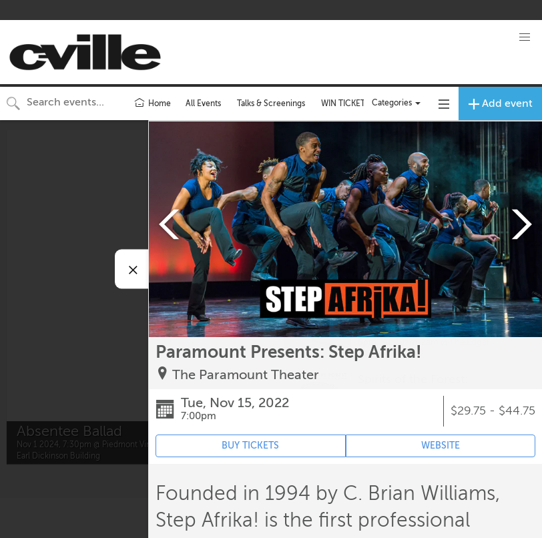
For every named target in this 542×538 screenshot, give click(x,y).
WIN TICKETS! (346, 103)
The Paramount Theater (245, 374)
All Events (203, 103)
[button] (524, 37)
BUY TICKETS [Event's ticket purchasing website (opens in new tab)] (250, 446)
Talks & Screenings (271, 103)
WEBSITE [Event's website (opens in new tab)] (440, 446)
